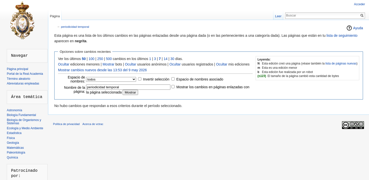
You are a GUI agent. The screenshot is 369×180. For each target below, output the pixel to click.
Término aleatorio (18, 78)
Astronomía (14, 110)
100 (91, 59)
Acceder (359, 4)
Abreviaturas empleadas (23, 83)
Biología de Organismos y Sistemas (24, 121)
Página (55, 16)
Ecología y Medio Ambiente (25, 128)
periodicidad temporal (75, 26)
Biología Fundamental (21, 115)
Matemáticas (15, 148)
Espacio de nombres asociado (199, 79)
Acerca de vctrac (93, 124)
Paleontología (16, 152)
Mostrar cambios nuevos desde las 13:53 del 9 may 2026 (102, 70)
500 (109, 59)
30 (172, 59)
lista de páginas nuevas (340, 63)
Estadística (14, 133)
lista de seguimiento (341, 36)
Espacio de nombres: (76, 79)
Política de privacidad (66, 124)
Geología (13, 142)
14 (166, 59)
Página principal (17, 69)
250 (100, 59)
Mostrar (108, 64)
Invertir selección (156, 79)
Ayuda (358, 28)
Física (11, 138)
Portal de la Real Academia (25, 74)
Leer (278, 16)
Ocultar (63, 64)
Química (12, 157)
